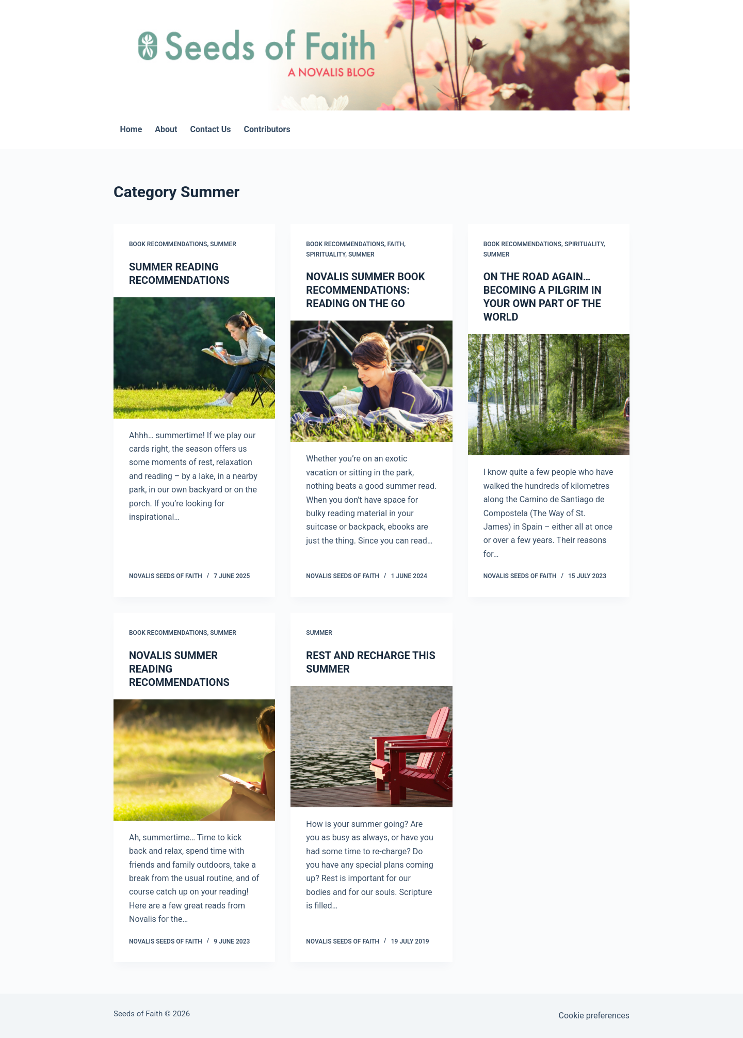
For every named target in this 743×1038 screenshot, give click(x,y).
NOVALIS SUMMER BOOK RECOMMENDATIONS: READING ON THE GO (365, 290)
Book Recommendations (168, 244)
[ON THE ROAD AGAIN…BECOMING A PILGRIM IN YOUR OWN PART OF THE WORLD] (548, 394)
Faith (396, 244)
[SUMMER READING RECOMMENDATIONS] (194, 358)
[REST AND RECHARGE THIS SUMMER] (371, 746)
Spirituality (325, 254)
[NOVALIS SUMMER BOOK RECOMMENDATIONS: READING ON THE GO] (371, 381)
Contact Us (210, 129)
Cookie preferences (594, 1015)
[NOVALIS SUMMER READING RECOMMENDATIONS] (194, 760)
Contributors (267, 129)
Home (131, 129)
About (166, 129)
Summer (223, 244)
